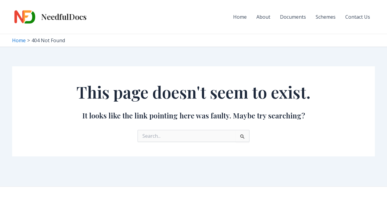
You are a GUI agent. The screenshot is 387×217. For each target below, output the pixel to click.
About (263, 17)
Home (240, 17)
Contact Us (357, 17)
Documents (293, 17)
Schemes (326, 17)
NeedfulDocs (63, 16)
